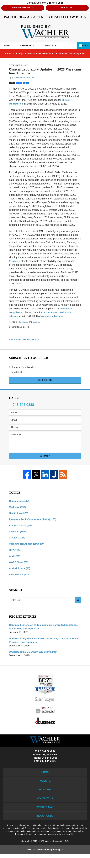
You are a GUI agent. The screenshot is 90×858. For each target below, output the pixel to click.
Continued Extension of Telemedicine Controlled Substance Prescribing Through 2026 (44, 628)
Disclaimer (45, 792)
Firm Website (30, 46)
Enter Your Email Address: (23, 367)
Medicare (37, 322)
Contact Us (55, 46)
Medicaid (17, 532)
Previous (15, 339)
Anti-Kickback (20, 569)
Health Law (19, 513)
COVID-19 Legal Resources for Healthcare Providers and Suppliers (45, 53)
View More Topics (19, 576)
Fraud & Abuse (21, 526)
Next (36, 339)
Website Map (45, 810)
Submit (45, 456)
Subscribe (45, 380)
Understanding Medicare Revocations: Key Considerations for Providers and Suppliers (44, 642)
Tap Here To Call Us (23, 8)
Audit (15, 557)
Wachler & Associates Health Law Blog (45, 31)
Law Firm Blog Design (44, 853)
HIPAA (15, 551)
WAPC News (19, 563)
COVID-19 (17, 538)
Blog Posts (45, 819)
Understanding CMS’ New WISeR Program (34, 654)
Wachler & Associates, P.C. (57, 845)
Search (78, 602)
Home (9, 46)
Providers (15, 261)
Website (45, 783)
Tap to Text (67, 8)
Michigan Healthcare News (27, 544)
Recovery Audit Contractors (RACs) (33, 519)
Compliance (24, 322)
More (84, 46)
